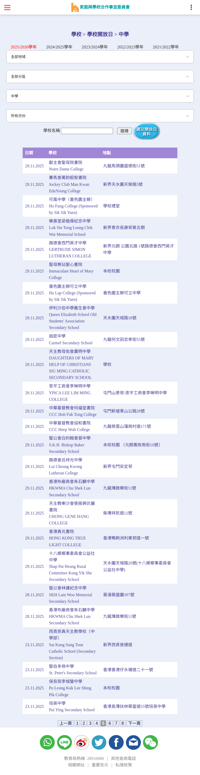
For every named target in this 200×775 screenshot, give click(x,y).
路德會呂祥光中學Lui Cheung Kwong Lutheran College (65, 466)
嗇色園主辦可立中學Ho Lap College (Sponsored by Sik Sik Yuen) (72, 293)
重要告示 (100, 765)
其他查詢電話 (123, 758)
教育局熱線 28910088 (84, 758)
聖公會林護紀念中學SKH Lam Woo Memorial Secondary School (70, 594)
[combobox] (100, 56)
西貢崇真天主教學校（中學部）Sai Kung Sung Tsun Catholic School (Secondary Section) (72, 644)
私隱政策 (123, 765)
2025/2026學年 (24, 47)
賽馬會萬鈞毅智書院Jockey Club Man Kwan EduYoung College (69, 184)
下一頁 (134, 723)
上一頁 (65, 723)
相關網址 (76, 765)
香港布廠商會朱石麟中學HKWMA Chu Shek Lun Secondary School (72, 488)
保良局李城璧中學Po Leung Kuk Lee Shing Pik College (70, 688)
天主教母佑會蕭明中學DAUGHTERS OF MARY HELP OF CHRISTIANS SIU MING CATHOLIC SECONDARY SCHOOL (71, 364)
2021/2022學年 (166, 47)
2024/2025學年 (59, 47)
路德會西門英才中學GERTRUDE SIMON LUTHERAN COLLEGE (70, 249)
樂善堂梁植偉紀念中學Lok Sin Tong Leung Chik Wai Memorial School (70, 227)
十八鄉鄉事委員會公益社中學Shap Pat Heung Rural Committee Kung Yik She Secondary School (72, 566)
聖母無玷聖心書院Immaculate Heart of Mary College (71, 271)
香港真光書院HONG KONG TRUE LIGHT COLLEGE (67, 538)
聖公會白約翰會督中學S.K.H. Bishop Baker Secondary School (70, 444)
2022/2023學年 (130, 47)
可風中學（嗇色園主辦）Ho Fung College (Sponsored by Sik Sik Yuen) (73, 206)
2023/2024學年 (95, 47)
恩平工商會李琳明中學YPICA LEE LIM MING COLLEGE (70, 392)
